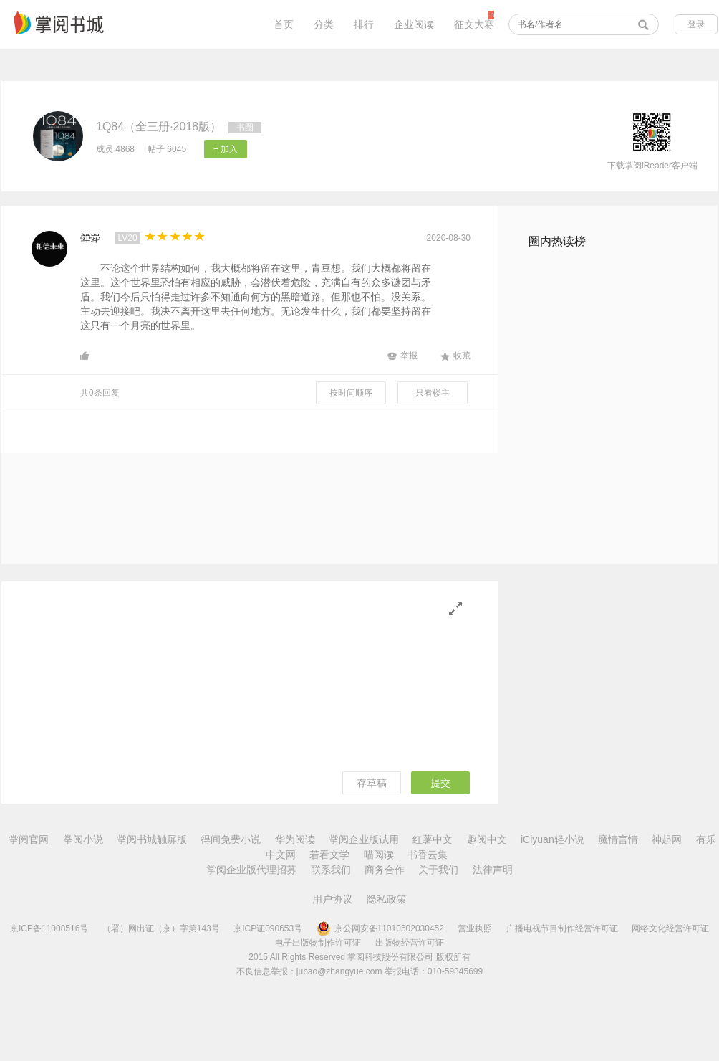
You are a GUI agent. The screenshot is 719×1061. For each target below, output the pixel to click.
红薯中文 (432, 839)
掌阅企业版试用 (364, 839)
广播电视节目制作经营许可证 (562, 928)
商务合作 (385, 869)
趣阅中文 (487, 839)
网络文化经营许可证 (670, 928)
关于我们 (438, 869)
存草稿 (372, 783)
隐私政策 (387, 899)
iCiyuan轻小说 (552, 839)
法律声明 (493, 869)
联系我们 (331, 869)
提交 (440, 783)
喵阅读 (379, 854)
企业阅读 (414, 24)
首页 (284, 24)
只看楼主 (432, 393)
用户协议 (332, 899)
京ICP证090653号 (267, 928)
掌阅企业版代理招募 (251, 869)
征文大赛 (474, 24)
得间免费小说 (231, 839)
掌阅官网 (29, 839)
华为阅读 (295, 839)
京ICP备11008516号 (49, 928)
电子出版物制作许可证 (318, 943)
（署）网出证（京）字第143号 (161, 928)
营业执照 (475, 928)
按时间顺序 (350, 393)
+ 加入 (225, 149)
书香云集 (427, 854)
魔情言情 (618, 839)
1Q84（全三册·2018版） (158, 126)
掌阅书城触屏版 (152, 839)
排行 (364, 24)
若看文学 (329, 854)
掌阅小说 (83, 839)
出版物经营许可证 (409, 943)
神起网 (667, 839)
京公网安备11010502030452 (380, 928)
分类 (324, 24)
